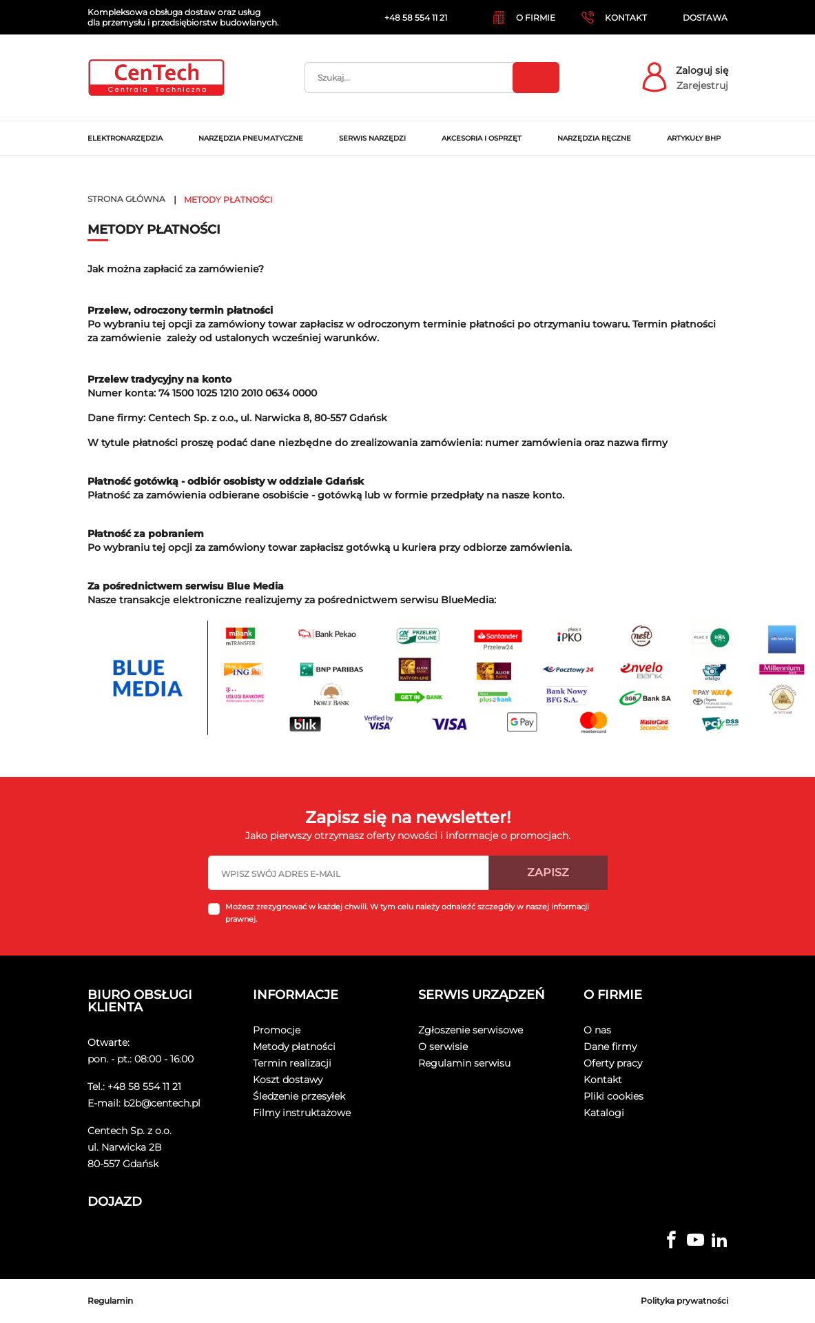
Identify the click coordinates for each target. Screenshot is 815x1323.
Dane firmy (610, 1046)
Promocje (276, 1030)
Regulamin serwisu (464, 1063)
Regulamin (110, 1300)
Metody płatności (294, 1046)
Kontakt (603, 1079)
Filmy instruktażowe (302, 1113)
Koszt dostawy (287, 1079)
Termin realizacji (292, 1063)
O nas (597, 1030)
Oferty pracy (613, 1063)
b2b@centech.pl (161, 1103)
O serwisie (443, 1046)
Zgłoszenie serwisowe (470, 1030)
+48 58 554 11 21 (144, 1086)
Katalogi (604, 1113)
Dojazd (114, 1201)
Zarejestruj (702, 85)
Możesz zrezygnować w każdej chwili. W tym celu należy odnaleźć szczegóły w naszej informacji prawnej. (407, 913)
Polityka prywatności (684, 1300)
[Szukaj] (432, 77)
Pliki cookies (613, 1096)
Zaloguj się (702, 70)
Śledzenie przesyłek (299, 1096)
